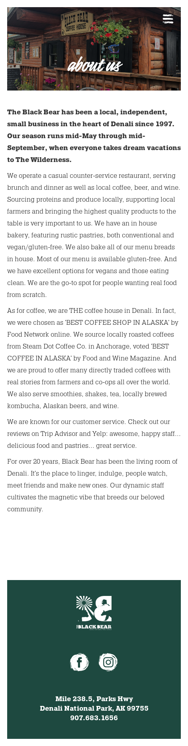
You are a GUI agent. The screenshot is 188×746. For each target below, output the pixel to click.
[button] (168, 19)
